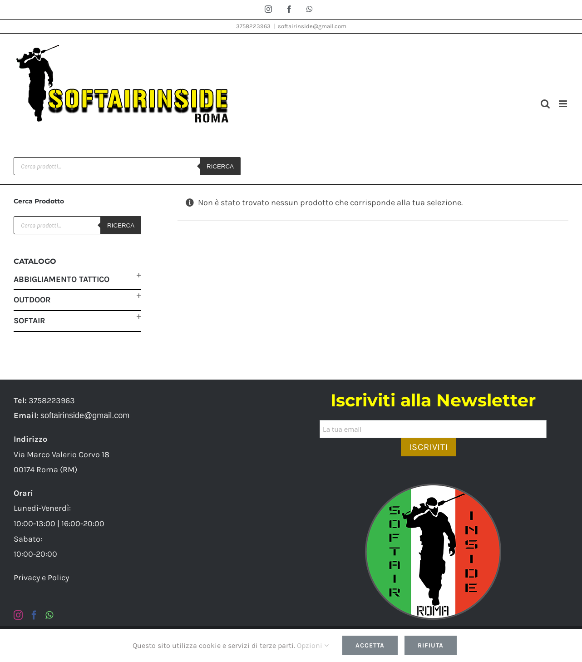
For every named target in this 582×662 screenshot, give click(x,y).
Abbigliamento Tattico (61, 279)
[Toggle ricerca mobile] (545, 104)
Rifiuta (431, 645)
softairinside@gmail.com (312, 26)
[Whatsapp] (49, 615)
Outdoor (32, 300)
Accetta (370, 645)
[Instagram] (18, 615)
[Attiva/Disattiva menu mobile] (563, 104)
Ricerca (220, 166)
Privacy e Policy (41, 578)
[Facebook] (34, 615)
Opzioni (313, 645)
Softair (29, 321)
